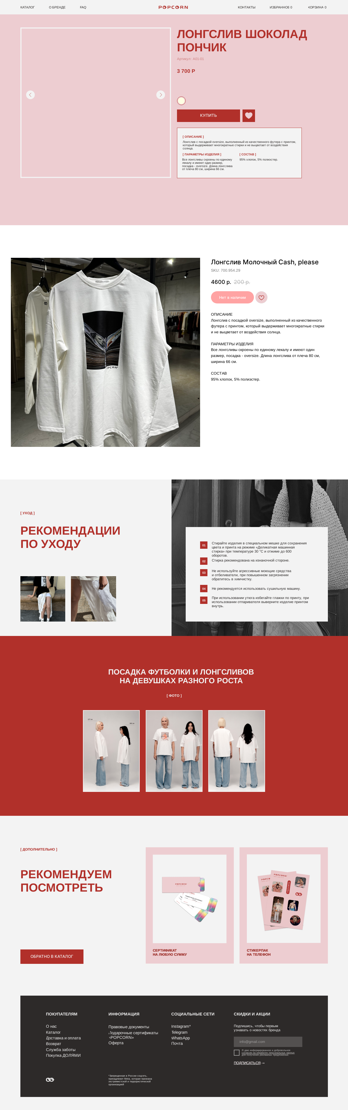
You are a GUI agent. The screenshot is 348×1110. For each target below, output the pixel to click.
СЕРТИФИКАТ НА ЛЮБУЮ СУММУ (170, 952)
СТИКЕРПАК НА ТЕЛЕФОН (259, 952)
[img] (174, 7)
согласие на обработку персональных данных (268, 1052)
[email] (268, 1042)
